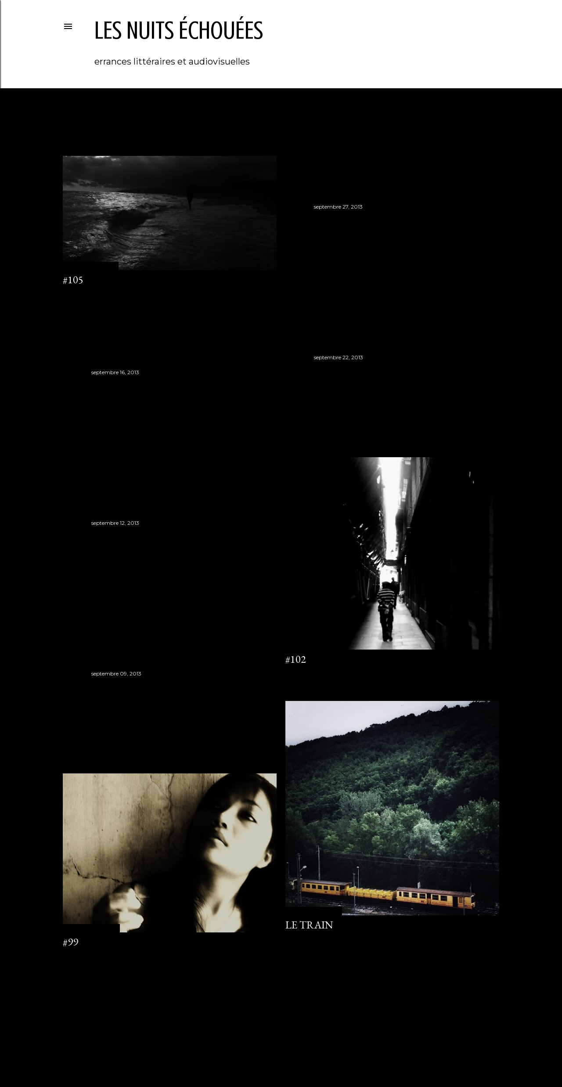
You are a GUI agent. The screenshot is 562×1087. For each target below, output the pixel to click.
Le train (309, 925)
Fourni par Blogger (281, 1045)
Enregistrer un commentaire (99, 293)
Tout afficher (464, 122)
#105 (73, 279)
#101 (101, 536)
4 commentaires (306, 938)
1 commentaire (82, 955)
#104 (324, 220)
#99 (70, 942)
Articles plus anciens (462, 991)
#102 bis (110, 386)
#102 (295, 659)
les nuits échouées (178, 30)
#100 (101, 687)
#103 (324, 371)
